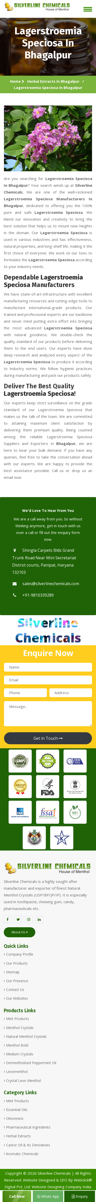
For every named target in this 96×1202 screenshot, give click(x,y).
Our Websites (16, 998)
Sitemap (11, 972)
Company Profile (18, 954)
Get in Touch (48, 738)
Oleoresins (13, 1118)
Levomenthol (16, 1071)
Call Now (17, 1196)
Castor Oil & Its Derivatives (27, 1145)
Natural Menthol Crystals (25, 1036)
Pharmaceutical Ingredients (27, 1127)
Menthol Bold (16, 1045)
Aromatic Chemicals (21, 1153)
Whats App (48, 1196)
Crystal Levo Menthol (22, 1080)
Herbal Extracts (17, 1136)
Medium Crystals (18, 1054)
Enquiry (80, 1196)
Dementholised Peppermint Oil (30, 1062)
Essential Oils (15, 1109)
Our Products (16, 963)
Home (17, 81)
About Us (19, 932)
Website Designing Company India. (62, 1186)
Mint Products (16, 1018)
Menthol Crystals (19, 1027)
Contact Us (14, 989)
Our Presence (16, 980)
